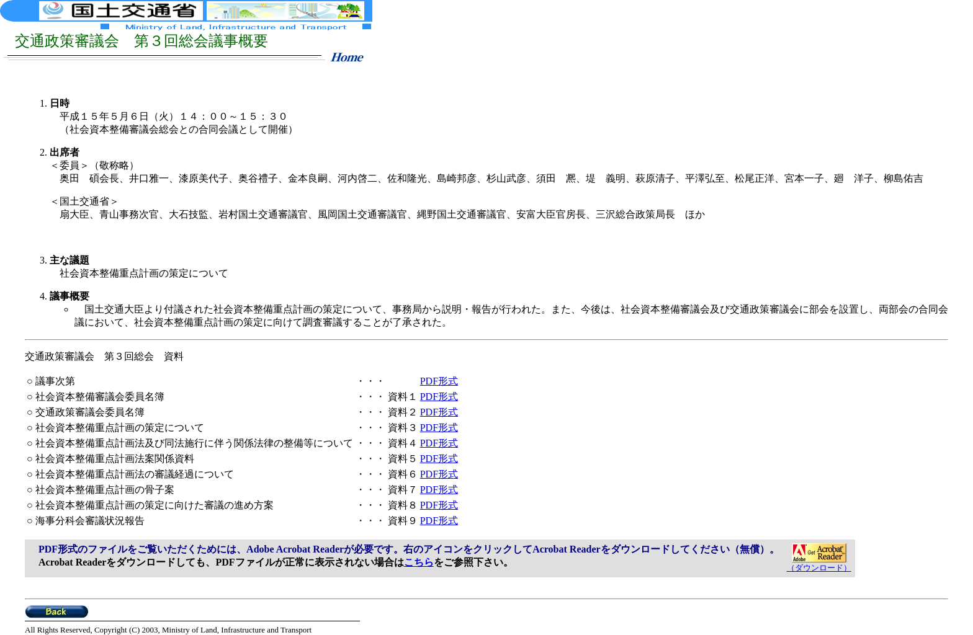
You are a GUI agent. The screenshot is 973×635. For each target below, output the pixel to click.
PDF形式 (439, 381)
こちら (419, 562)
